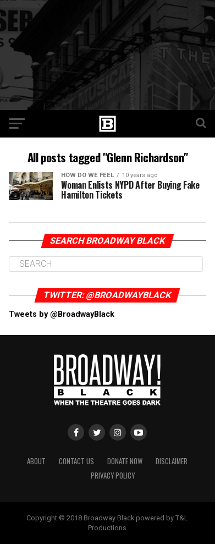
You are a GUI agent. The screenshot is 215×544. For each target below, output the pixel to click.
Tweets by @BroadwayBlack (61, 314)
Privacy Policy (113, 475)
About (36, 461)
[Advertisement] (107, 55)
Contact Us (76, 461)
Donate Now (124, 461)
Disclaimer (172, 461)
